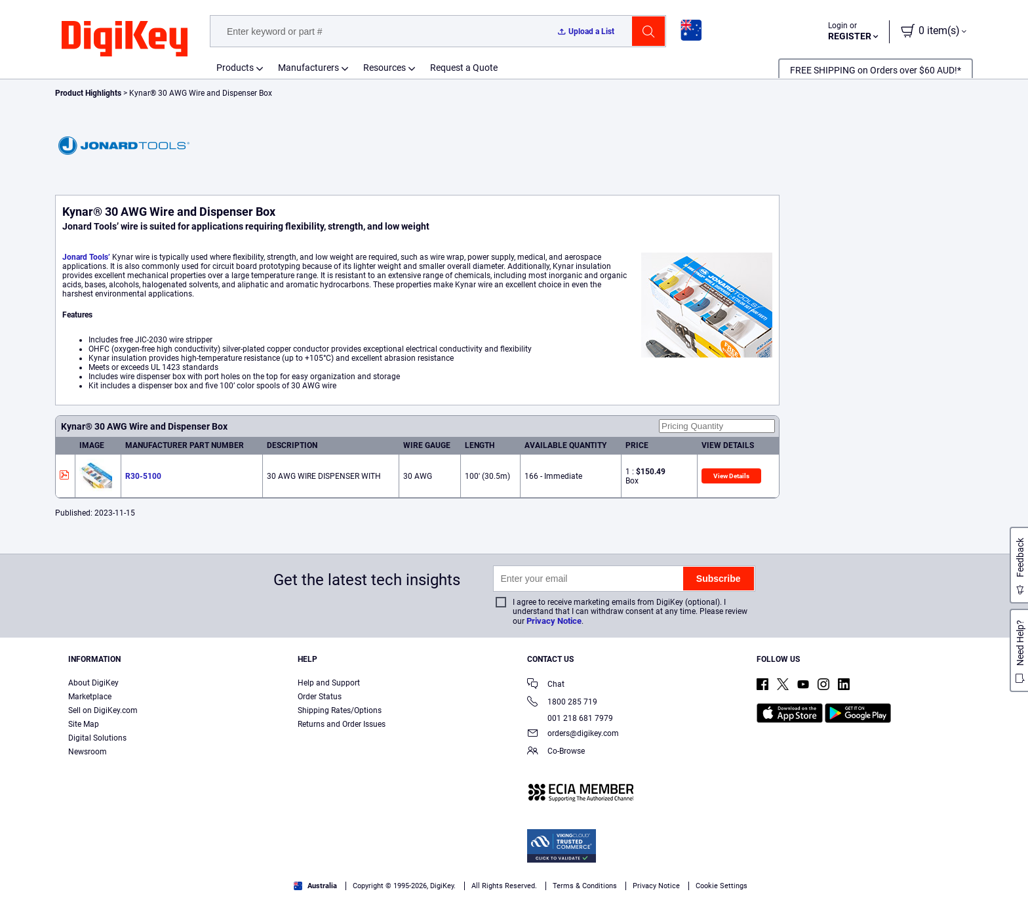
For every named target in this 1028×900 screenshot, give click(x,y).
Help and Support (329, 682)
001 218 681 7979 (570, 718)
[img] (125, 39)
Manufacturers (308, 67)
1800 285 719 (562, 703)
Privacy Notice (554, 621)
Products (235, 67)
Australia (315, 886)
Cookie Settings (721, 886)
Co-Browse (556, 752)
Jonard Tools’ (86, 257)
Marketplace (89, 696)
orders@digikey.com (573, 734)
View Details (731, 476)
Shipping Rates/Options (340, 710)
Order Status (320, 696)
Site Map (83, 724)
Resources (384, 67)
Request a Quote (464, 67)
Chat (545, 685)
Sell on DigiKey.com (103, 710)
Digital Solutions (97, 738)
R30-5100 (143, 476)
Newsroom (87, 751)
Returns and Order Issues (342, 724)
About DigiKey (93, 682)
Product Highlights (88, 93)
